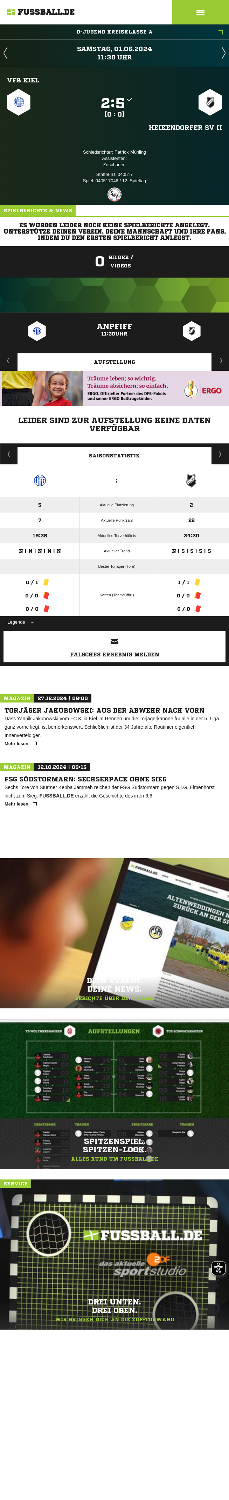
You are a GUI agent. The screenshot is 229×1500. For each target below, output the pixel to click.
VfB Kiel (23, 80)
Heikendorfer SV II (185, 127)
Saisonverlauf (220, 453)
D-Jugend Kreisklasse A (149, 32)
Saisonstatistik (114, 455)
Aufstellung (114, 362)
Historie (9, 453)
